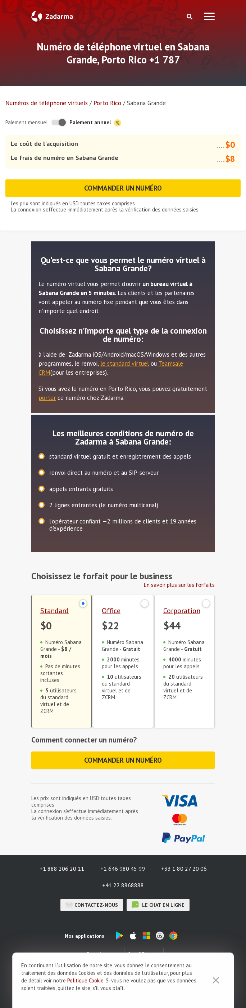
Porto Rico (107, 103)
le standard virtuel (124, 363)
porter (47, 398)
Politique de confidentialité (123, 992)
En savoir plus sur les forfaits (179, 584)
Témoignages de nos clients (117, 983)
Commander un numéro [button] (123, 188)
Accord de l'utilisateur (181, 983)
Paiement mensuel (26, 122)
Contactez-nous (91, 905)
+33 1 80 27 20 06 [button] (184, 868)
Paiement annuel (95, 122)
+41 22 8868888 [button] (123, 885)
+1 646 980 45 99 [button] (122, 868)
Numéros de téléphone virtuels (46, 103)
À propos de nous (59, 983)
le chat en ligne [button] (158, 905)
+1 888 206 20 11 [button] (62, 868)
